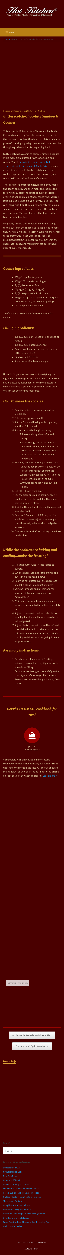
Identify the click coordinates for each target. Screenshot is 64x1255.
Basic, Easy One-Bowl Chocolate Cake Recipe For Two (26, 1222)
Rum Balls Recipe (10, 1176)
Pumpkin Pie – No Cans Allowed (17, 1205)
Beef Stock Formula (11, 1167)
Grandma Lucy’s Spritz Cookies (32, 1046)
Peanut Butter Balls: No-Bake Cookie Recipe (21, 1193)
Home (7, 39)
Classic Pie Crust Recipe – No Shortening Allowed (24, 1213)
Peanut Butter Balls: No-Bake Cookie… (32, 1035)
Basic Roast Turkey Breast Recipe (17, 1209)
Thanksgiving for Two (12, 1201)
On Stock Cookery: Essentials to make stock (22, 1197)
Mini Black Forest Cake (12, 1172)
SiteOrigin (30, 1249)
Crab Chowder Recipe (12, 1226)
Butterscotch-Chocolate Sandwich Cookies (21, 1188)
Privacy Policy (40, 1242)
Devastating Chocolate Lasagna (17, 1218)
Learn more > (50, 775)
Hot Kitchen (39, 110)
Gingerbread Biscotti (11, 1180)
